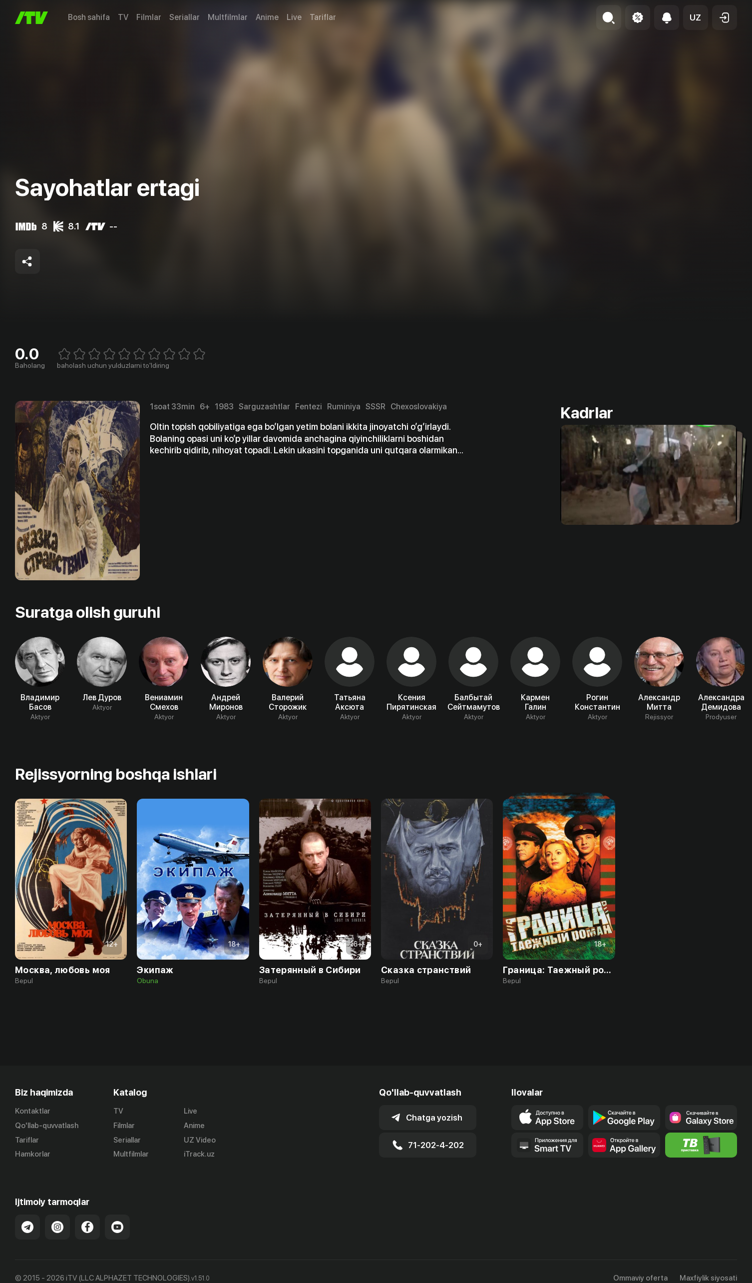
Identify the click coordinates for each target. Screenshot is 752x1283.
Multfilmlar (228, 17)
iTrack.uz (199, 1154)
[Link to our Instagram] (57, 1227)
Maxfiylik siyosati (708, 1278)
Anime (267, 17)
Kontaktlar (32, 1111)
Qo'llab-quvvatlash (46, 1125)
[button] (695, 17)
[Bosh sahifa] (31, 17)
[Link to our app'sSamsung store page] (701, 1117)
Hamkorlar (32, 1154)
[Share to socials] (27, 261)
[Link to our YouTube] (117, 1227)
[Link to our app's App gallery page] (624, 1145)
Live (294, 17)
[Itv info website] (701, 1145)
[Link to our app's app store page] (547, 1117)
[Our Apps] (547, 1145)
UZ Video (200, 1140)
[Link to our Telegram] (27, 1227)
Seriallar (184, 17)
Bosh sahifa (89, 17)
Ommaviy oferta (640, 1278)
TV (123, 17)
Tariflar (323, 17)
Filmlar (148, 17)
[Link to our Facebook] (87, 1227)
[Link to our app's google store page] (624, 1117)
